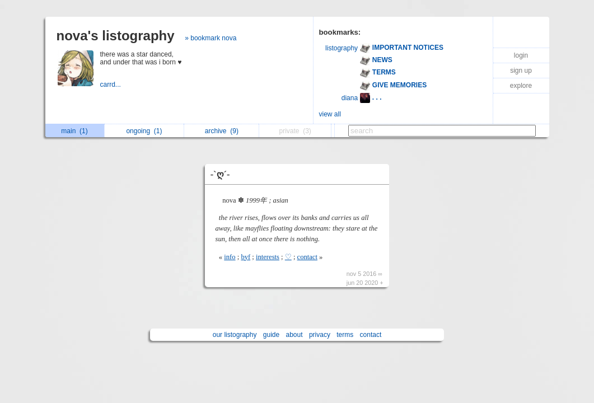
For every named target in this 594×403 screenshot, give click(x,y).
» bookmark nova (210, 38)
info (229, 257)
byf (245, 257)
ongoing (144, 131)
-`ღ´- (220, 174)
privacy (319, 335)
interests (267, 257)
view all (330, 114)
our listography (235, 335)
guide (271, 335)
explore (521, 86)
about (294, 335)
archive (221, 131)
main (74, 131)
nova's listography (116, 35)
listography (341, 48)
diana (350, 98)
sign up (521, 70)
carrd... (111, 84)
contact (307, 257)
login (521, 55)
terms (344, 335)
